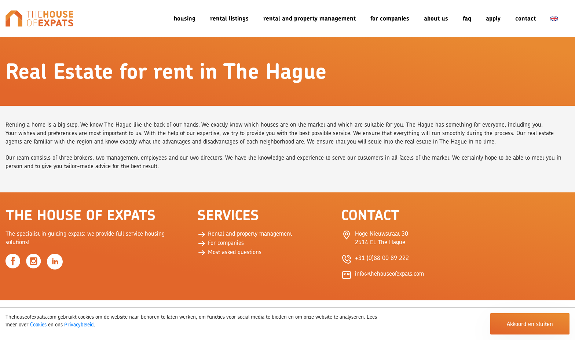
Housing (184, 18)
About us (436, 18)
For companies (389, 18)
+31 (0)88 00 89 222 (382, 258)
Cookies (38, 324)
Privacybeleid (79, 324)
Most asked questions (229, 252)
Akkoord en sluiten (530, 324)
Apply (493, 18)
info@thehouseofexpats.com (389, 274)
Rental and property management (244, 233)
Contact (525, 18)
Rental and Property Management (309, 18)
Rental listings (229, 18)
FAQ (467, 18)
